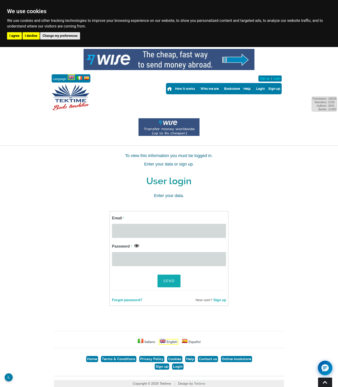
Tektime (199, 383)
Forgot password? (127, 300)
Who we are (209, 89)
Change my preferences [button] (59, 36)
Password (122, 246)
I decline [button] (31, 36)
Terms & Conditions (118, 359)
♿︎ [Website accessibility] (9, 377)
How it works (185, 89)
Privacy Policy (151, 359)
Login (276, 78)
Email (118, 218)
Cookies (174, 359)
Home (92, 359)
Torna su (325, 382)
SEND (169, 281)
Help (247, 89)
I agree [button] (14, 36)
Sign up (264, 78)
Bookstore (232, 89)
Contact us (208, 359)
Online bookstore (236, 359)
